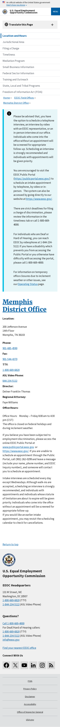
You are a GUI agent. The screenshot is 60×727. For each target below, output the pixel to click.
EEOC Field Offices (24, 97)
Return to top (10, 544)
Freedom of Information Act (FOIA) (22, 92)
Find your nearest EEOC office (19, 648)
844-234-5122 (10, 381)
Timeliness (9, 54)
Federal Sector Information (18, 73)
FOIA (30, 681)
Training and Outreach (15, 79)
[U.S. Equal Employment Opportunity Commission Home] (23, 11)
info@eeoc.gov (11, 639)
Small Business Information (18, 67)
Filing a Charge (11, 48)
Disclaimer (30, 696)
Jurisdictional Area (13, 42)
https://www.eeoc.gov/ (39, 199)
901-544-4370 (10, 359)
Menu (55, 11)
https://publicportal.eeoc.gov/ (32, 178)
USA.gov (30, 719)
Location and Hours (15, 36)
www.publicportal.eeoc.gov (18, 447)
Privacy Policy (30, 688)
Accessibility (30, 704)
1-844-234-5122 (11, 604)
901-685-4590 (10, 348)
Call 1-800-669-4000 (13, 623)
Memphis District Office (16, 102)
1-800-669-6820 (11, 370)
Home (6, 97)
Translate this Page (21, 24)
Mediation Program (14, 61)
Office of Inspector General (30, 712)
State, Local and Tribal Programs (21, 85)
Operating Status (28, 284)
